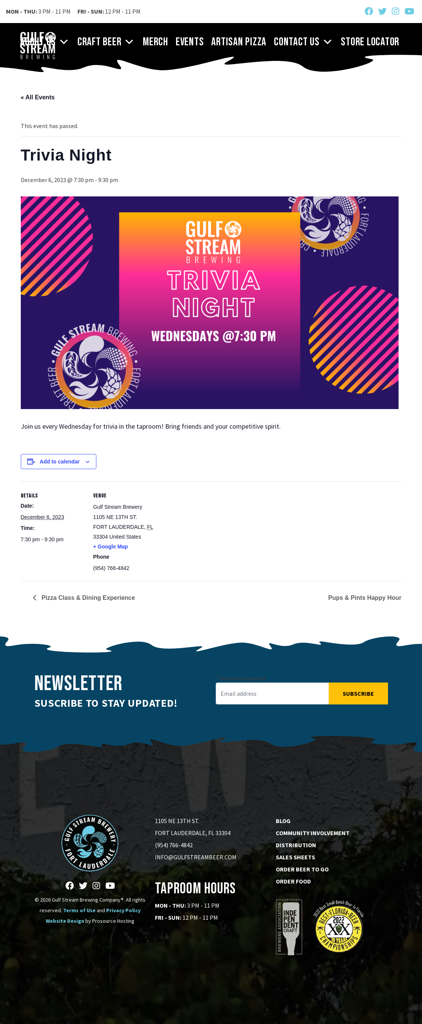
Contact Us (303, 42)
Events (190, 42)
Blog (283, 821)
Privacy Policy (123, 910)
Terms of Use (79, 910)
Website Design (65, 920)
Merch (155, 42)
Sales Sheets (295, 857)
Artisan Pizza (238, 42)
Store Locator (370, 42)
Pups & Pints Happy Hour (365, 598)
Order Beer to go (302, 869)
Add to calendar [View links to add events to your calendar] (60, 462)
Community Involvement (312, 833)
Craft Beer (106, 42)
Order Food (293, 881)
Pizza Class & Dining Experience (87, 598)
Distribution (296, 845)
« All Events (38, 97)
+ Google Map (110, 547)
